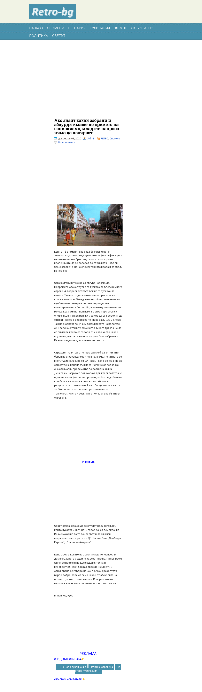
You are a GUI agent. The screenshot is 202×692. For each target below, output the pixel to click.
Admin (91, 138)
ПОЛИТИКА (38, 36)
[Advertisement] (88, 81)
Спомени (115, 138)
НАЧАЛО (36, 28)
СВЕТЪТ (58, 36)
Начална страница (101, 666)
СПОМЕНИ (55, 28)
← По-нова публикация (71, 666)
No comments (66, 142)
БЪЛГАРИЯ (76, 28)
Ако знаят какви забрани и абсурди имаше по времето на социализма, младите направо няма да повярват (86, 126)
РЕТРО (104, 138)
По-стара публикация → (98, 668)
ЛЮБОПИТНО (142, 28)
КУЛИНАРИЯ (100, 28)
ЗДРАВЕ (120, 28)
